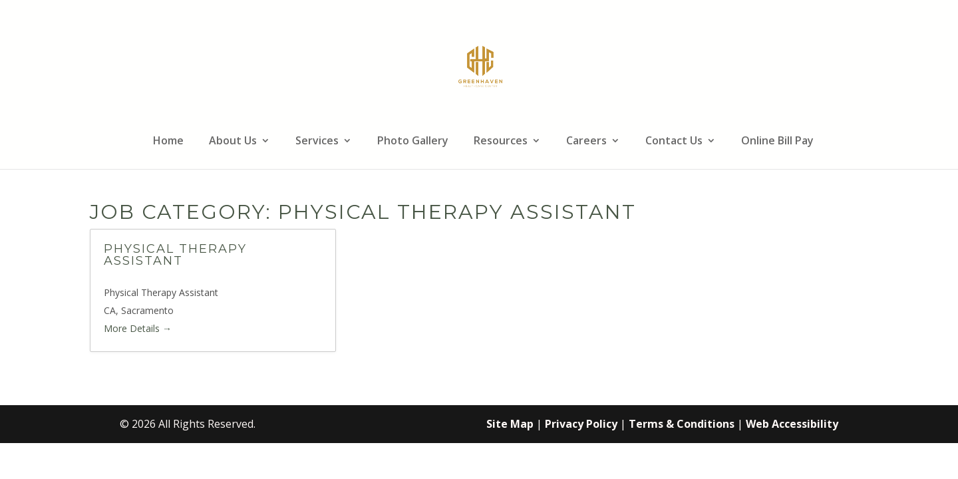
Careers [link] (586, 142)
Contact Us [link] (674, 142)
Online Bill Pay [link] (777, 142)
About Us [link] (233, 142)
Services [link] (317, 142)
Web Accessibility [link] (792, 423)
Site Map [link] (510, 423)
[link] (480, 65)
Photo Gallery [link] (412, 142)
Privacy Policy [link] (581, 423)
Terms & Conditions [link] (681, 423)
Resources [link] (501, 142)
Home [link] (168, 142)
